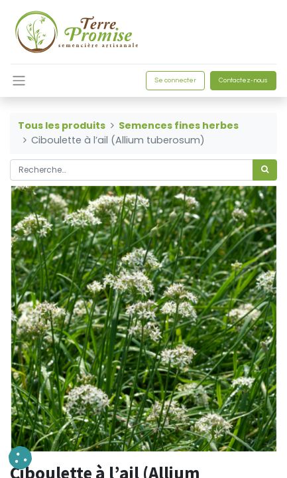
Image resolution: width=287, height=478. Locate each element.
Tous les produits (61, 125)
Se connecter (175, 80)
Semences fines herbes (179, 125)
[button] (20, 457)
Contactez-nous (243, 80)
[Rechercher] (265, 170)
